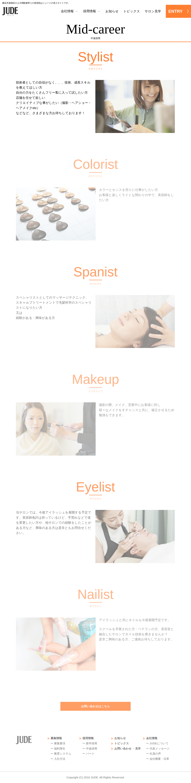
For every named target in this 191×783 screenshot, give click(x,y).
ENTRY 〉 (179, 11)
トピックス (131, 11)
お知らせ (112, 11)
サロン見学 (153, 11)
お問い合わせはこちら (95, 706)
